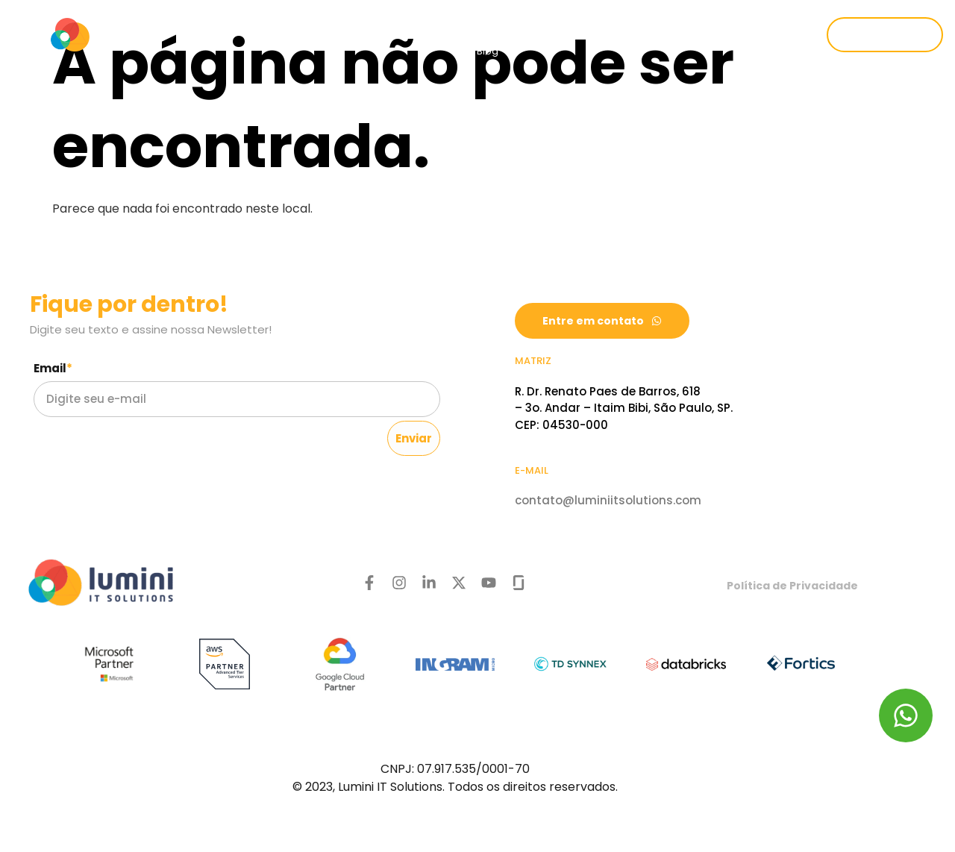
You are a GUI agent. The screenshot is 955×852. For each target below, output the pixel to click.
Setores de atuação (536, 17)
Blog (487, 51)
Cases (648, 17)
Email (53, 368)
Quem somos (211, 17)
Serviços (312, 17)
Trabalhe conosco (749, 17)
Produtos (410, 17)
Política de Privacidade (792, 585)
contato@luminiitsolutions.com (608, 500)
